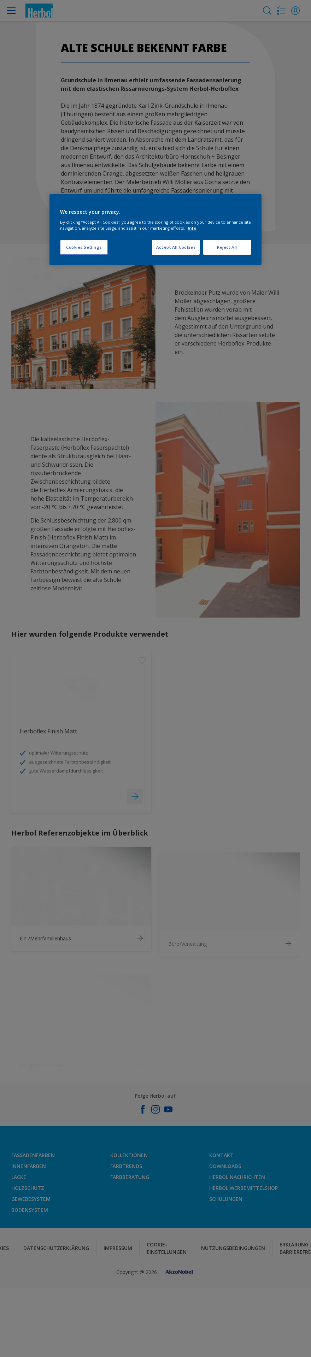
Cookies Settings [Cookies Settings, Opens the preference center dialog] (84, 247)
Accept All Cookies (175, 247)
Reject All (227, 247)
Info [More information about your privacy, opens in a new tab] (192, 228)
